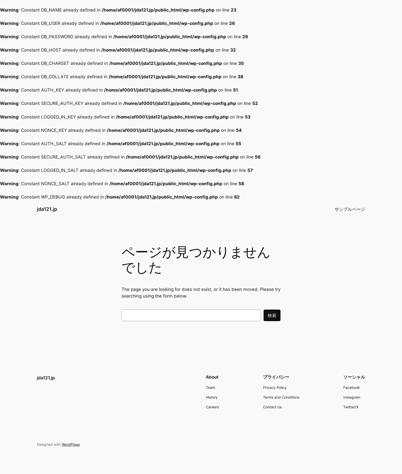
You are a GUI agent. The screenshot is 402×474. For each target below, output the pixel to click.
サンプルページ (350, 209)
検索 (272, 315)
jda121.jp (47, 209)
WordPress (71, 444)
